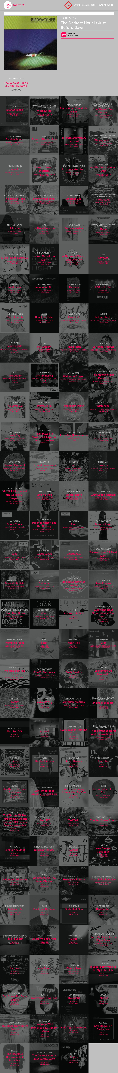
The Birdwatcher (69, 18)
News (100, 5)
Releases (85, 5)
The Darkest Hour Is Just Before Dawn (16, 84)
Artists (77, 5)
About (107, 5)
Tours (93, 5)
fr (112, 5)
